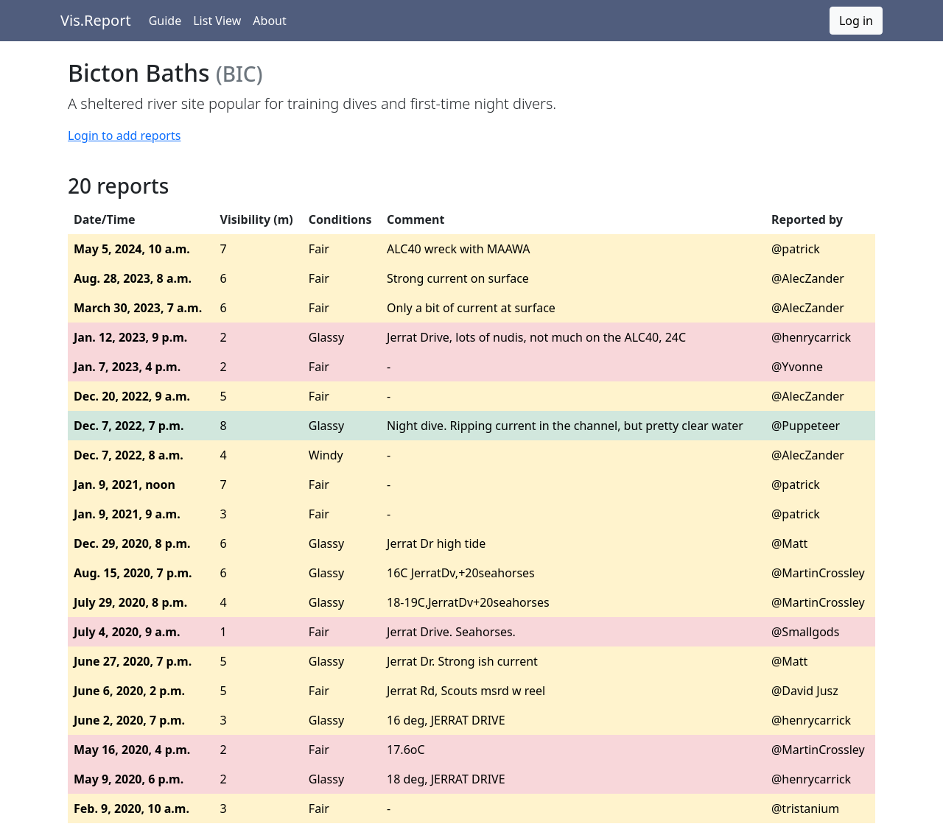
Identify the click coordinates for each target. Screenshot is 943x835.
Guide (165, 21)
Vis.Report (95, 20)
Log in (856, 21)
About (269, 21)
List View (217, 21)
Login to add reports (124, 135)
